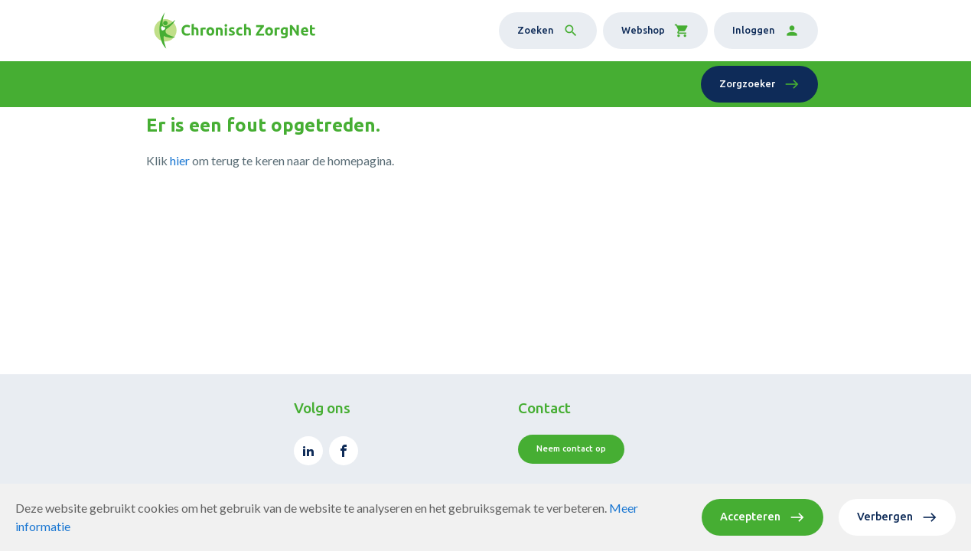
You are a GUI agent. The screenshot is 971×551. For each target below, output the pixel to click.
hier (180, 160)
